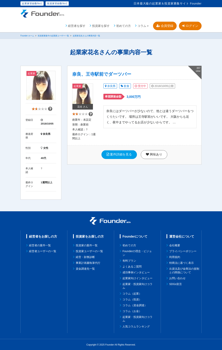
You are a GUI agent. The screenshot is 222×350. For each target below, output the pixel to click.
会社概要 (174, 244)
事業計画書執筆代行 (88, 262)
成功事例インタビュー (136, 272)
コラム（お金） (132, 310)
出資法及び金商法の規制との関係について (184, 270)
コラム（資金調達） (134, 304)
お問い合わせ (177, 277)
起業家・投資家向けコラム (137, 285)
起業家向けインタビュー (137, 277)
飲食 (125, 85)
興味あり (154, 158)
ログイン (190, 25)
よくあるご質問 (132, 266)
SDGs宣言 (175, 283)
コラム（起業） (132, 293)
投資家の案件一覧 (87, 244)
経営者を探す (76, 25)
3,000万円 (134, 96)
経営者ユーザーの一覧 (42, 250)
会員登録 (164, 25)
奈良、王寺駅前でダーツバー (101, 73)
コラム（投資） (132, 299)
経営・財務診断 (85, 256)
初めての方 (123, 25)
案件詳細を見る (119, 158)
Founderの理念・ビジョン (137, 252)
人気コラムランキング (136, 326)
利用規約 (174, 256)
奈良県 (110, 85)
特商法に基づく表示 (181, 262)
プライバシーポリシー (182, 250)
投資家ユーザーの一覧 (89, 250)
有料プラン (129, 260)
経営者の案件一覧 (40, 244)
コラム (141, 25)
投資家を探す (101, 25)
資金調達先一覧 (85, 268)
